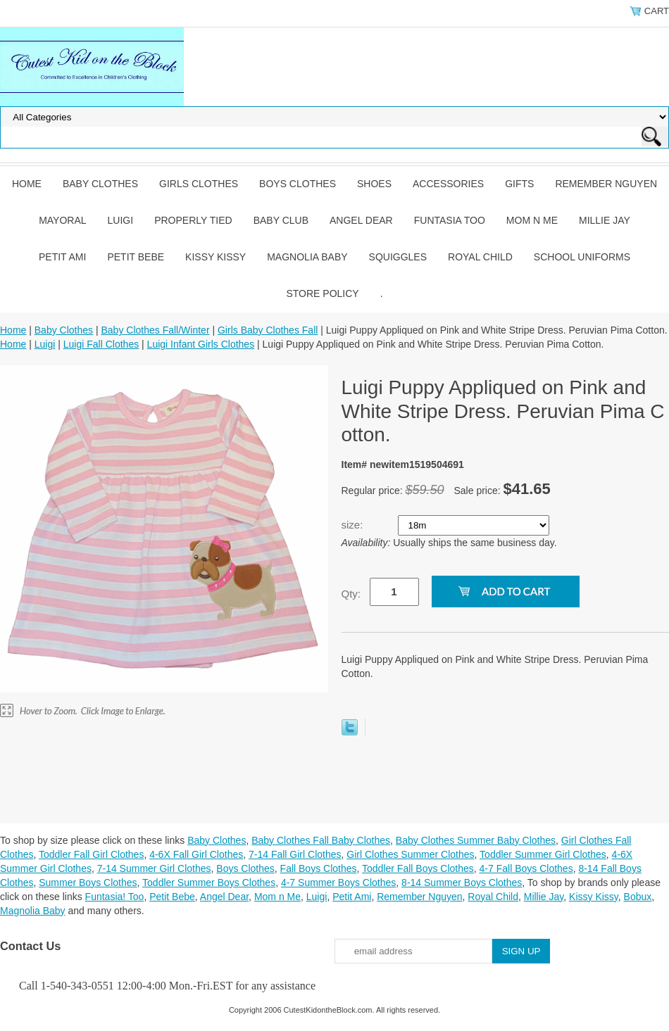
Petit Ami (62, 257)
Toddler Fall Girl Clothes (91, 854)
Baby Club (281, 220)
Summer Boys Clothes (88, 882)
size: (354, 525)
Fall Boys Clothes (318, 868)
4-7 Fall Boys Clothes (526, 868)
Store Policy (322, 293)
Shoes (374, 183)
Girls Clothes (198, 183)
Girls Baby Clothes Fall (268, 330)
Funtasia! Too (114, 896)
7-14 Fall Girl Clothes (295, 854)
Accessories (448, 183)
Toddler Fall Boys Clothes (418, 868)
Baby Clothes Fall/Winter (155, 330)
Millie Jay (604, 220)
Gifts (519, 183)
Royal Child (480, 257)
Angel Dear (361, 220)
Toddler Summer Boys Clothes (208, 882)
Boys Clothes (297, 183)
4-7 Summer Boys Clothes (338, 882)
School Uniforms (582, 257)
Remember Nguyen (606, 183)
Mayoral (62, 220)
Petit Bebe (135, 257)
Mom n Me (532, 220)
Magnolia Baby (307, 257)
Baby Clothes (100, 183)
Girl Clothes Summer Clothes (410, 854)
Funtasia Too (449, 220)
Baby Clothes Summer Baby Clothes (476, 840)
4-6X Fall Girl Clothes (196, 854)
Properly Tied (193, 220)
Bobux (638, 896)
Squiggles (398, 257)
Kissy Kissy (215, 257)
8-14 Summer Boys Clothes (461, 882)
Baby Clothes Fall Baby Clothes (320, 840)
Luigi (121, 220)
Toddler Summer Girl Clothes (543, 854)
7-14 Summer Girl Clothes (154, 868)
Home (27, 183)
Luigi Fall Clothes (101, 344)
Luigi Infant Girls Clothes (201, 344)
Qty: (351, 594)
